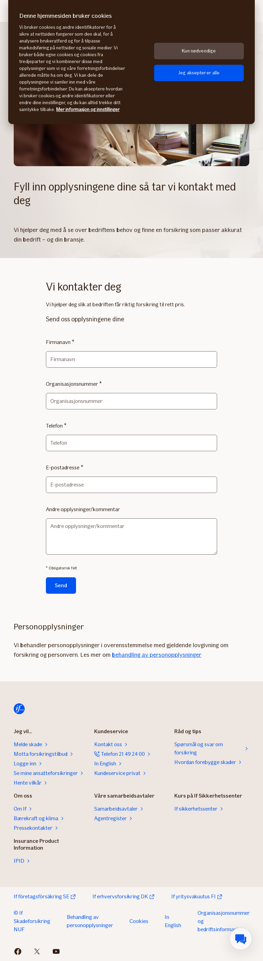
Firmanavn (58, 342)
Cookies (138, 921)
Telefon (54, 425)
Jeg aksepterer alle (199, 73)
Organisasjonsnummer (72, 384)
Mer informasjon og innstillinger (88, 109)
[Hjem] (19, 708)
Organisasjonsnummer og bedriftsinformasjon (224, 921)
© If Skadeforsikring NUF (32, 921)
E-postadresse (62, 467)
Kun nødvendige (199, 51)
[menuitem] (240, 938)
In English (173, 921)
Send (61, 585)
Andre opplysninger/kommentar (83, 509)
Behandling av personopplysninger (90, 921)
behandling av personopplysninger (156, 654)
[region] (131, 62)
